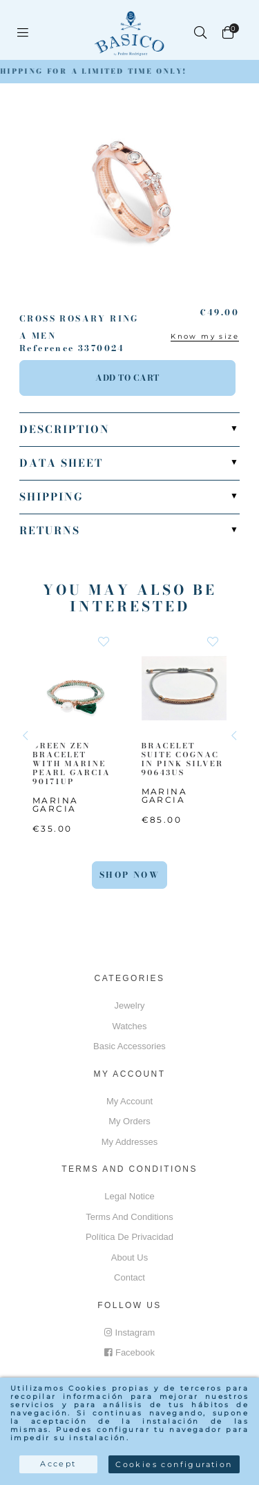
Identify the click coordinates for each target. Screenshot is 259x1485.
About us (129, 1257)
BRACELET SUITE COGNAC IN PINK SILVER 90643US (183, 758)
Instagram (129, 1332)
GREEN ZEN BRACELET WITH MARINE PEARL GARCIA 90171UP (71, 763)
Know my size (205, 336)
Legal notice (129, 1196)
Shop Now (129, 874)
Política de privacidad (129, 1237)
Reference (47, 348)
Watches (129, 1026)
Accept (58, 1463)
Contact (129, 1277)
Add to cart (127, 377)
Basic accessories (129, 1046)
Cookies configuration (173, 1464)
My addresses (130, 1142)
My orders (129, 1121)
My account (129, 1101)
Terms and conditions (129, 1217)
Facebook (129, 1352)
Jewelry (129, 1005)
